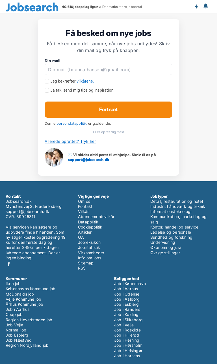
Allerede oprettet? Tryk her (70, 141)
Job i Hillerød (126, 335)
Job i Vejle (124, 324)
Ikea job (13, 283)
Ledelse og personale (170, 232)
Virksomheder (91, 252)
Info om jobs (89, 257)
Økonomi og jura (165, 247)
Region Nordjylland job (27, 345)
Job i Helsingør (128, 350)
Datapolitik (88, 221)
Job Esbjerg (17, 335)
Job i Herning (127, 340)
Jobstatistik (89, 247)
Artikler (85, 232)
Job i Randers (127, 309)
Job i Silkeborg (128, 319)
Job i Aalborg (127, 299)
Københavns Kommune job (30, 288)
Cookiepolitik (90, 227)
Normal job (16, 330)
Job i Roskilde (127, 330)
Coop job (14, 314)
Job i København (130, 283)
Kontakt (85, 206)
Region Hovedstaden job (29, 319)
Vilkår (83, 211)
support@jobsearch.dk (88, 159)
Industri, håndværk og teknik (177, 206)
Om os (84, 201)
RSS (82, 268)
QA (81, 237)
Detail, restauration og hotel (176, 201)
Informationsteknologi (170, 211)
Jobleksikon (89, 242)
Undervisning (162, 242)
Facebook (9, 264)
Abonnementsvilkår (96, 216)
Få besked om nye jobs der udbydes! (196, 6)
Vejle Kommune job (23, 299)
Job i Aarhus (17, 309)
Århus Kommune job (24, 304)
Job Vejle (14, 324)
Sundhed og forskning (171, 237)
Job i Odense (126, 294)
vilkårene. (85, 81)
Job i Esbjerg (126, 304)
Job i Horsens (127, 355)
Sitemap (86, 262)
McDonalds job (20, 294)
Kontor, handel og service (174, 227)
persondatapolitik (72, 123)
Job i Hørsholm (128, 345)
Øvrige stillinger (165, 252)
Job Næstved (19, 340)
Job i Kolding (126, 314)
